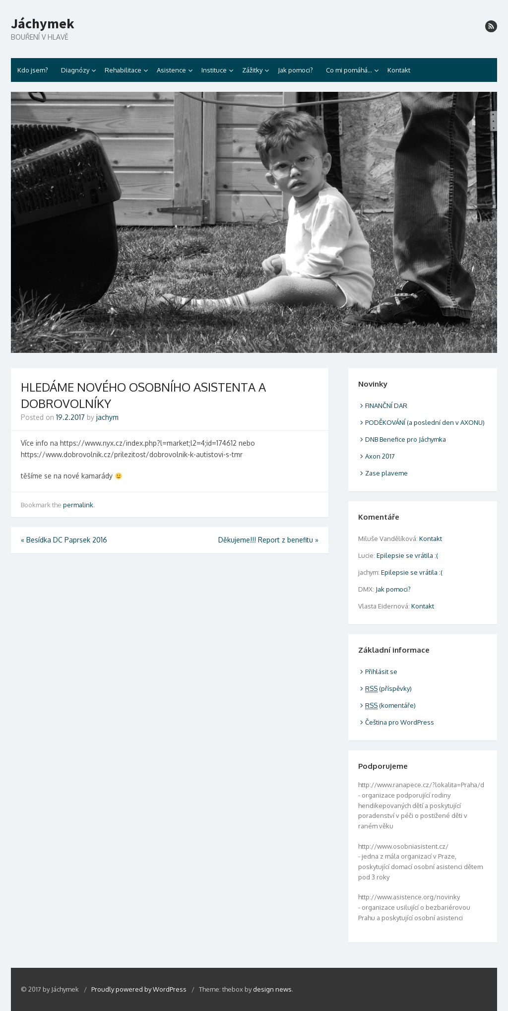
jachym (107, 417)
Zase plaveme (386, 473)
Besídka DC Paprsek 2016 (64, 540)
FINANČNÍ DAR (386, 405)
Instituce (214, 70)
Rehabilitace (123, 70)
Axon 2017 (380, 456)
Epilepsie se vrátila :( (407, 555)
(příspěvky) (388, 688)
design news (272, 989)
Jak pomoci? (295, 70)
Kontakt (398, 70)
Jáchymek (42, 23)
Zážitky (252, 70)
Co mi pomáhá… (349, 70)
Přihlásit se (381, 671)
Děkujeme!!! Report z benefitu (268, 540)
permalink (78, 505)
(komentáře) (390, 705)
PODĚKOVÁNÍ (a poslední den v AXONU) (425, 422)
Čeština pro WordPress (399, 722)
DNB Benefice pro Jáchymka (405, 439)
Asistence (171, 70)
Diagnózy (75, 70)
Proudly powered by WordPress (139, 989)
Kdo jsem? (32, 70)
